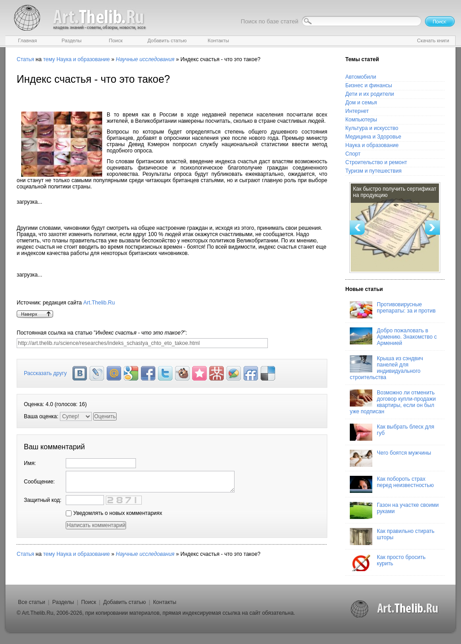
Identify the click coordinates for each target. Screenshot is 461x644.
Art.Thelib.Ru (99, 303)
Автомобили (360, 77)
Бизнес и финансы (368, 85)
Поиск (88, 602)
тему (49, 59)
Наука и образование (82, 59)
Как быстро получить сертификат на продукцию (394, 192)
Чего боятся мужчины (390, 458)
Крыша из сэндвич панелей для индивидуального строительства (386, 367)
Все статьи (31, 602)
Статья (25, 59)
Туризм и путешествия (373, 171)
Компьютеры (361, 119)
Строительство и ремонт (376, 162)
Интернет (357, 111)
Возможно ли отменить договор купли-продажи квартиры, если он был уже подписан (393, 402)
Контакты (164, 602)
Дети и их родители (369, 94)
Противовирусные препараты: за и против (393, 309)
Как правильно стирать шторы (392, 536)
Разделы (63, 602)
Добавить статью (124, 602)
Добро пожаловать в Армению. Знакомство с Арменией (393, 336)
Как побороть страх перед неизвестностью (392, 484)
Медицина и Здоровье (373, 137)
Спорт (353, 154)
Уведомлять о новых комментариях (114, 513)
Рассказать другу (45, 373)
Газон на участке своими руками (394, 510)
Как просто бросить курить (387, 562)
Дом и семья (361, 102)
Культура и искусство (371, 128)
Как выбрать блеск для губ (392, 432)
